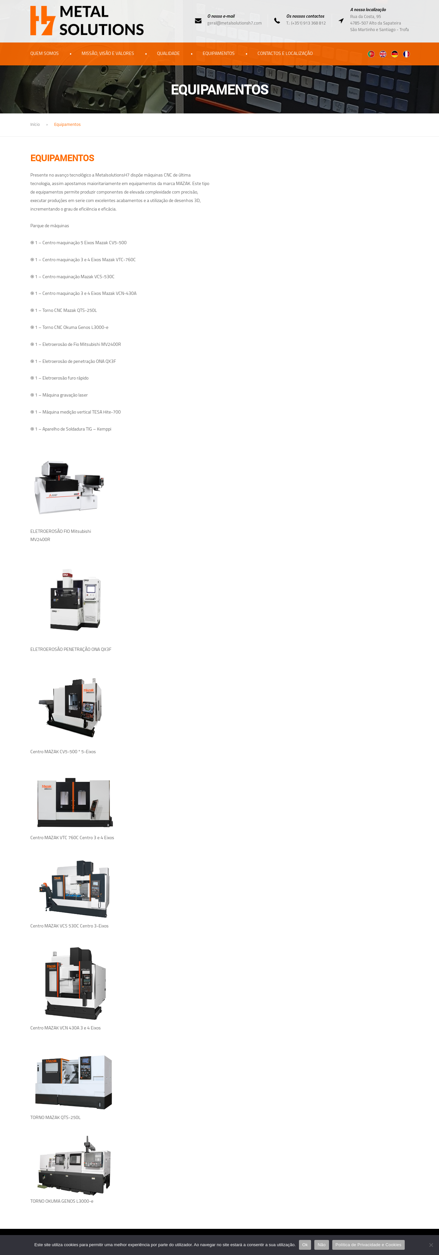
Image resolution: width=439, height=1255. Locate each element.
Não (322, 1244)
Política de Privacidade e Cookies (368, 1244)
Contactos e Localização (285, 53)
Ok (305, 1244)
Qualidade (168, 53)
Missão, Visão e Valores (108, 53)
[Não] (431, 1245)
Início (35, 125)
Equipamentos (219, 53)
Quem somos (44, 53)
